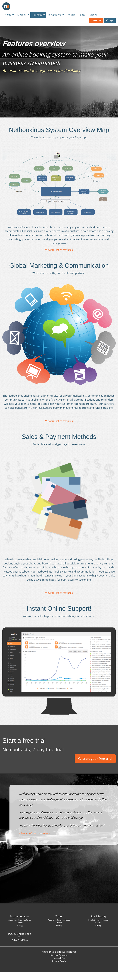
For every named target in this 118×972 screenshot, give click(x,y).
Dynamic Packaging (59, 955)
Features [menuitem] (37, 14)
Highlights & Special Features (59, 951)
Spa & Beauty (98, 916)
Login (110, 20)
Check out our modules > (34, 833)
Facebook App (59, 958)
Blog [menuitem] (82, 14)
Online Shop (23, 934)
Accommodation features (20, 919)
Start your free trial (95, 759)
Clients (20, 922)
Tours (59, 916)
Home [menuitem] (8, 14)
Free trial (96, 20)
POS (10, 934)
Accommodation (20, 916)
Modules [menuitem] (22, 14)
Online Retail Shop (20, 940)
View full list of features (59, 250)
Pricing (20, 925)
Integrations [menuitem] (54, 14)
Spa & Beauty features (98, 919)
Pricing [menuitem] (71, 14)
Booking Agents (59, 960)
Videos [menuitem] (93, 14)
